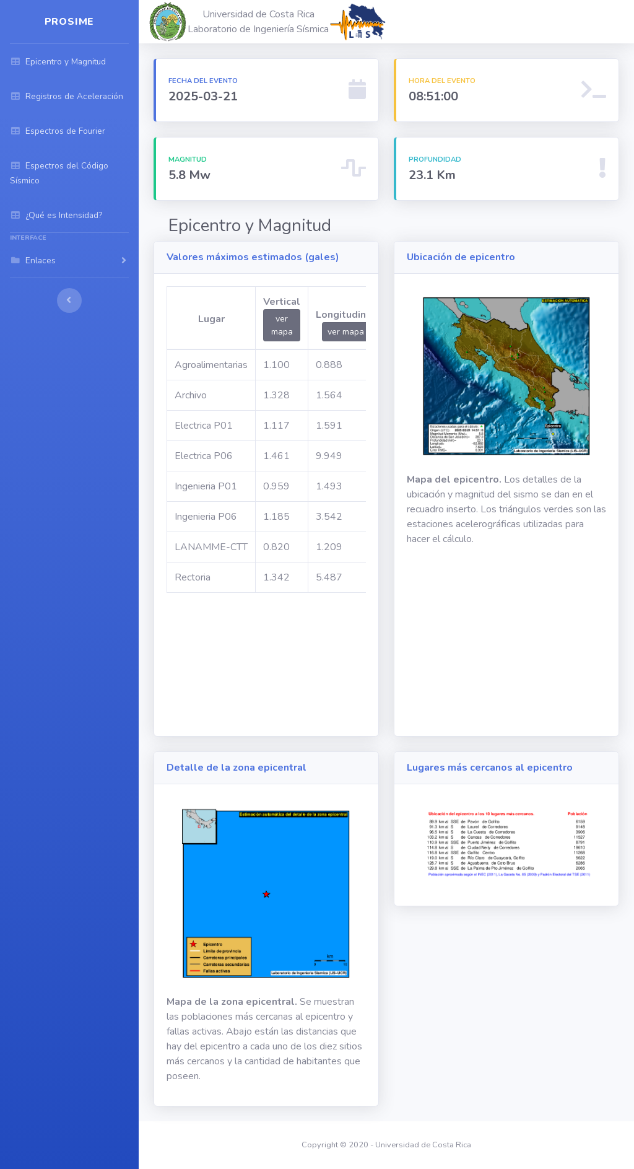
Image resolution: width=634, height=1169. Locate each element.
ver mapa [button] (282, 325)
